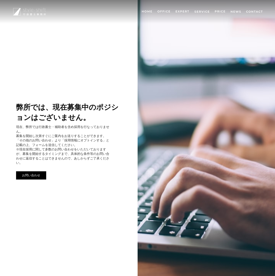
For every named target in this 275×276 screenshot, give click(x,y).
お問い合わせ (31, 175)
